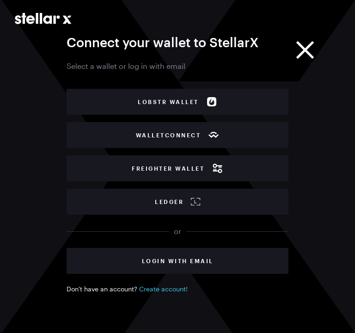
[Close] (305, 50)
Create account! (163, 289)
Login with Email (178, 261)
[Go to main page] (43, 18)
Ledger (177, 201)
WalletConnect (178, 135)
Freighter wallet (177, 168)
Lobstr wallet (177, 101)
